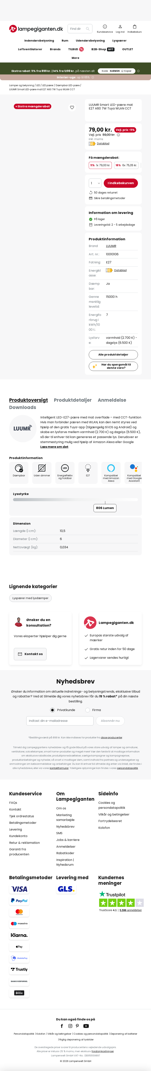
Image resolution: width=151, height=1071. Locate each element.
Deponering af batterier (123, 1033)
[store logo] (36, 12)
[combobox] (80, 12)
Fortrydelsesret (110, 821)
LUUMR (111, 229)
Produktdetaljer (73, 384)
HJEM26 (116, 54)
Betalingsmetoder (23, 823)
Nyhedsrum (65, 864)
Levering (15, 829)
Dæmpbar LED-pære (68, 69)
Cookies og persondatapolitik (91, 1033)
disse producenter (111, 737)
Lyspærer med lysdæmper (30, 582)
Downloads (22, 391)
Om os (61, 808)
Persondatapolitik (24, 1033)
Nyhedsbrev (65, 826)
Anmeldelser (66, 846)
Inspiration (64, 860)
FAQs (13, 803)
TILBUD (76, 33)
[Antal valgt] (95, 166)
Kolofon (104, 828)
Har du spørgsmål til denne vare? (116, 349)
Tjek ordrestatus (21, 816)
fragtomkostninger (103, 1051)
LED (38, 69)
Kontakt (15, 809)
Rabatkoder (65, 853)
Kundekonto (18, 836)
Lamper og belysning (21, 69)
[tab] (28, 383)
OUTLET (127, 33)
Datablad (103, 127)
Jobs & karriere (68, 840)
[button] (26, 137)
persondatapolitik (127, 768)
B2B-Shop (102, 33)
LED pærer (47, 69)
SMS (59, 833)
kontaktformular (59, 768)
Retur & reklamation (24, 843)
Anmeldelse (112, 384)
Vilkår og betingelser (113, 814)
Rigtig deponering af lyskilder (76, 1039)
